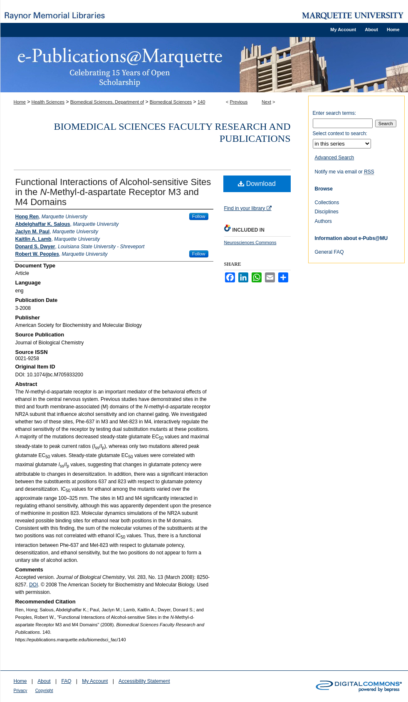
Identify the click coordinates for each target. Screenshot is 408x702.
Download (257, 183)
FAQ (66, 681)
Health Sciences (48, 101)
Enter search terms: (334, 113)
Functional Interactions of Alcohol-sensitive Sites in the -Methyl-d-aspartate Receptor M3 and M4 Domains (113, 192)
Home (20, 101)
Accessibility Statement (144, 681)
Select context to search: (340, 133)
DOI (33, 585)
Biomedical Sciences (171, 101)
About (43, 681)
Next (266, 101)
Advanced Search (334, 158)
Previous (239, 101)
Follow (198, 216)
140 (201, 101)
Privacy (20, 690)
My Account (95, 681)
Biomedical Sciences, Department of (107, 101)
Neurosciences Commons (250, 242)
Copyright (44, 690)
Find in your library (248, 208)
